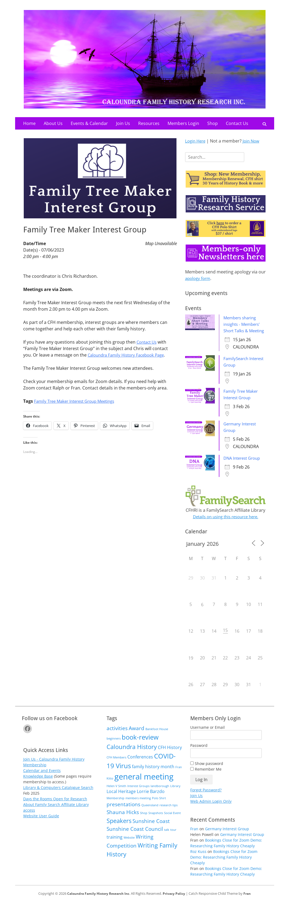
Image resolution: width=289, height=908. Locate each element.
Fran (194, 835)
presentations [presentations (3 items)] (123, 810)
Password (199, 751)
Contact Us (237, 123)
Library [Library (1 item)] (175, 792)
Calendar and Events (42, 777)
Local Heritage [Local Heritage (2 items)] (121, 798)
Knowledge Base (38, 782)
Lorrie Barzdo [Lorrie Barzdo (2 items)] (151, 798)
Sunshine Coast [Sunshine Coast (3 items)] (151, 827)
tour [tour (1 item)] (173, 836)
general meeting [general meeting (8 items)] (144, 783)
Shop (212, 123)
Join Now (253, 141)
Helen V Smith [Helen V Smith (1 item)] (116, 792)
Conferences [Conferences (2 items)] (140, 763)
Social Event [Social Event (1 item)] (172, 819)
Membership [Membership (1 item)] (115, 805)
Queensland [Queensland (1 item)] (149, 812)
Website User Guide (41, 822)
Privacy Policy (176, 899)
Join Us (123, 123)
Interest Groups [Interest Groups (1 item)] (138, 792)
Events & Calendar (89, 123)
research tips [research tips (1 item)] (168, 812)
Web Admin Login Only (211, 807)
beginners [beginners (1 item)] (114, 745)
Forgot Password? (206, 796)
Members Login (183, 123)
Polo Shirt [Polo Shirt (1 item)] (159, 805)
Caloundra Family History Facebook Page (129, 355)
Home (29, 123)
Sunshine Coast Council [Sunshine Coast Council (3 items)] (135, 835)
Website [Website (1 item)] (129, 844)
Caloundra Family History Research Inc (97, 899)
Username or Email (207, 733)
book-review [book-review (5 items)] (140, 743)
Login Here (196, 141)
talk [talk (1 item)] (166, 836)
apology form (198, 278)
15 (225, 637)
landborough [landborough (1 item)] (160, 792)
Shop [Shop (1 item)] (143, 819)
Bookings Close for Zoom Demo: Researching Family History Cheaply (223, 863)
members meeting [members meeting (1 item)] (138, 805)
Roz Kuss (198, 857)
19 (190, 665)
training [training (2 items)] (115, 843)
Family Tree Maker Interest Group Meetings (78, 401)
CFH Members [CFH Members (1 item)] (116, 764)
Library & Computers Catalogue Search (58, 794)
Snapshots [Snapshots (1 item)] (155, 819)
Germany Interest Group (227, 835)
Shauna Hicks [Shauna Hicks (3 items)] (123, 818)
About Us (53, 123)
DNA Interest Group (243, 464)
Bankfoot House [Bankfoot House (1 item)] (156, 735)
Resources (148, 123)
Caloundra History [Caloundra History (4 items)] (132, 753)
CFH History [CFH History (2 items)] (170, 754)
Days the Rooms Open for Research (55, 805)
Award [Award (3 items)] (136, 734)
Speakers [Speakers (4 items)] (119, 827)
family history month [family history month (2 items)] (153, 773)
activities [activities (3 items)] (117, 734)
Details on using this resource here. (225, 523)
